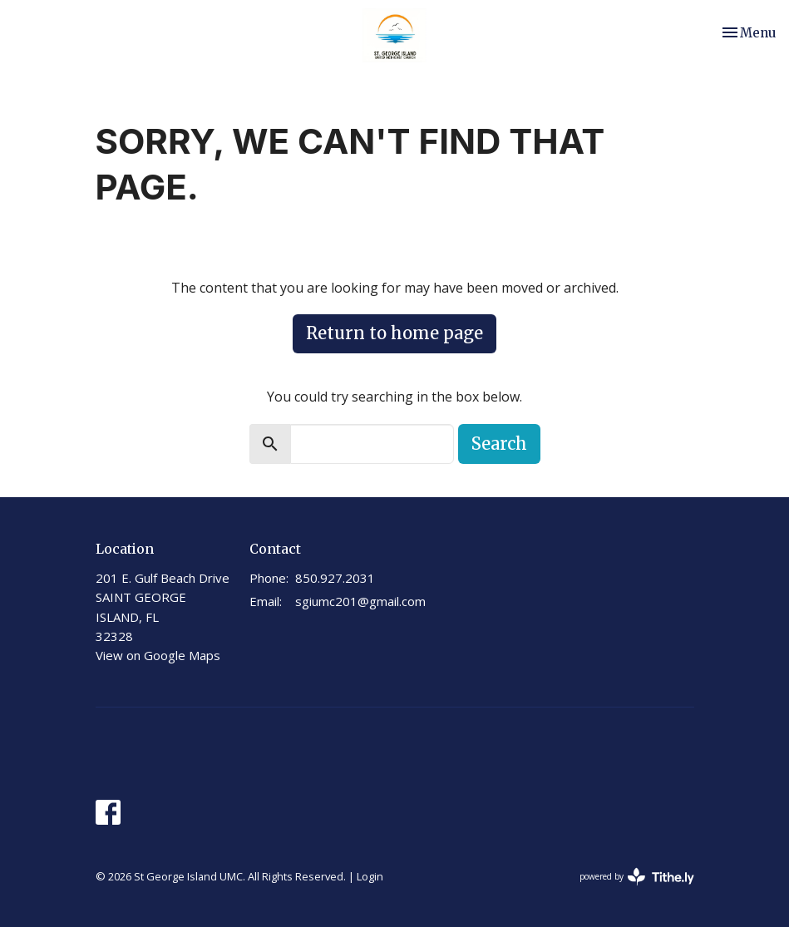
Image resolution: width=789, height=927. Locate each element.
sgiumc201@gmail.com (360, 601)
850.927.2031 (335, 578)
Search (499, 443)
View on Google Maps (158, 655)
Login (370, 876)
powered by (636, 876)
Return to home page (394, 333)
